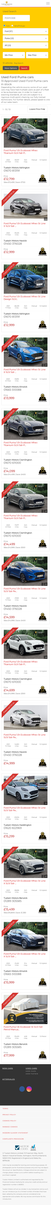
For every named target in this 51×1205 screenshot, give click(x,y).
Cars (6, 26)
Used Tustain (32, 1073)
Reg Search (18, 63)
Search (24, 68)
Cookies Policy (9, 1121)
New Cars (7, 1068)
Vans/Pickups (18, 26)
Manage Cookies (10, 1127)
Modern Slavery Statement (15, 1133)
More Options (11, 68)
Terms (5, 1108)
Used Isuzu (31, 1071)
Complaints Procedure (13, 1139)
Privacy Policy (9, 1115)
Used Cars (31, 1068)
